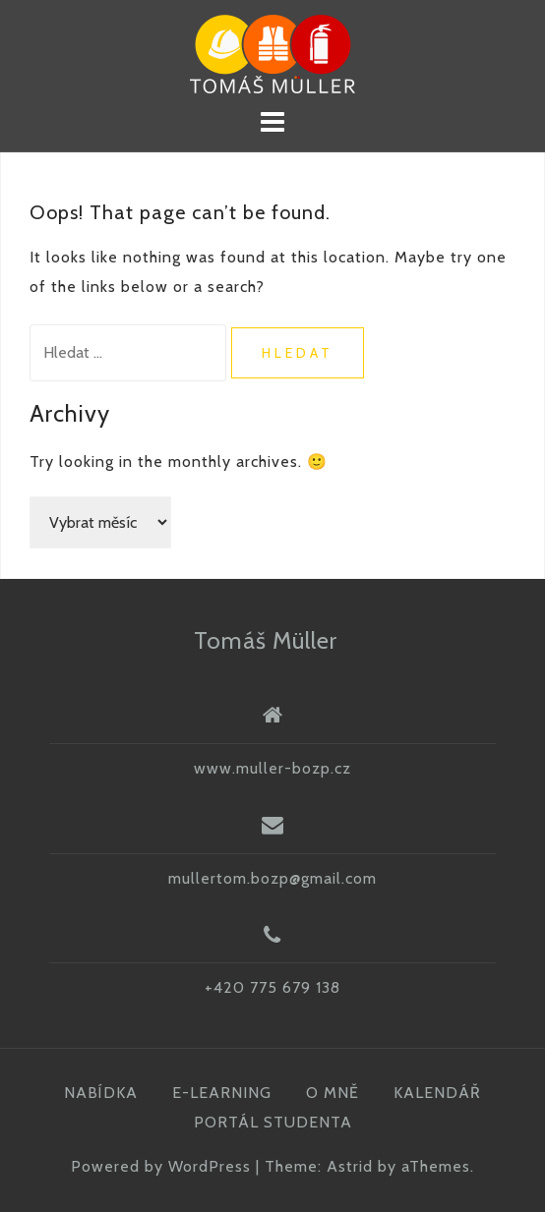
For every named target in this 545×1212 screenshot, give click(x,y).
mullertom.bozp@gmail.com (272, 878)
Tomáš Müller (265, 640)
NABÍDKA (101, 1092)
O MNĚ (332, 1092)
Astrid (350, 1166)
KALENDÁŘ (437, 1092)
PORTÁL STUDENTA (273, 1122)
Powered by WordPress (161, 1166)
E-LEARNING (222, 1092)
